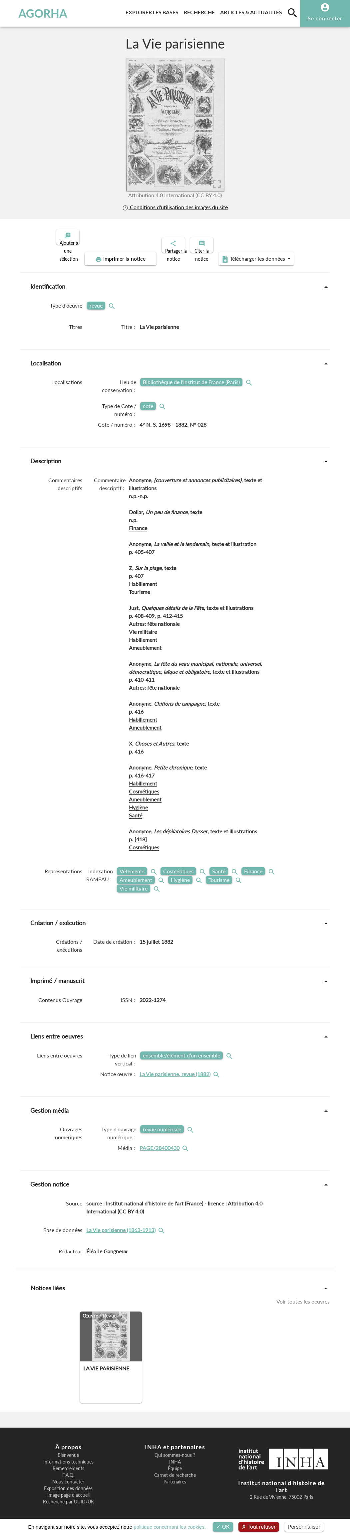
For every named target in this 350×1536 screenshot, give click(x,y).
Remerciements (68, 1463)
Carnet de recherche (175, 1469)
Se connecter (325, 18)
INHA (175, 1456)
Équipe (175, 1463)
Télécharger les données (250, 253)
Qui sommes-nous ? (175, 1449)
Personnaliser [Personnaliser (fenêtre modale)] (304, 1527)
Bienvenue (68, 1449)
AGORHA (35, 13)
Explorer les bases (153, 11)
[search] (292, 13)
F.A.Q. (68, 1469)
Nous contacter (68, 1476)
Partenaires (175, 1476)
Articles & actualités (252, 11)
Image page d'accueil (68, 1489)
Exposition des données (68, 1482)
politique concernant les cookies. (170, 1527)
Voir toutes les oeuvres (303, 1296)
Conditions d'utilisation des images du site (174, 207)
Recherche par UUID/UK (68, 1496)
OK (223, 1527)
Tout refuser (259, 1527)
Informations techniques (68, 1456)
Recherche (200, 11)
